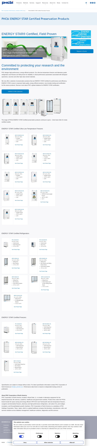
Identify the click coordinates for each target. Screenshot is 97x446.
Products (19, 3)
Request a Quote (82, 51)
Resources (45, 3)
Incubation (6, 427)
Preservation (6, 425)
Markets (25, 3)
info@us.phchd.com (17, 387)
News (58, 3)
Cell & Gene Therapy (8, 432)
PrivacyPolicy (10, 442)
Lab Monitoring (7, 430)
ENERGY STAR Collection (15, 91)
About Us (52, 3)
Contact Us (65, 3)
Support (38, 3)
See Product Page (19, 144)
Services (32, 3)
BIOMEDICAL (6, 422)
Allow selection (48, 442)
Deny (25, 442)
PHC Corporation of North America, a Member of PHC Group (13, 10)
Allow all (72, 442)
